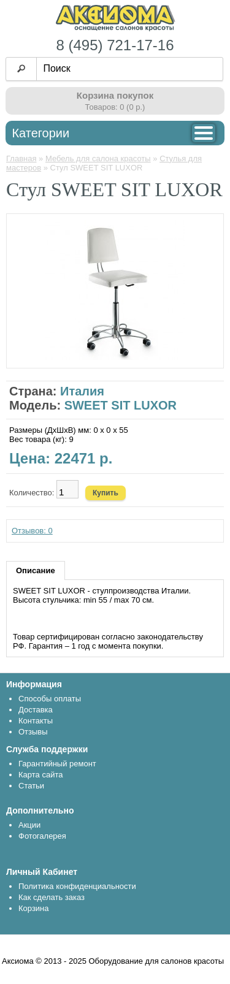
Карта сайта (40, 774)
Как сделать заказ (51, 897)
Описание (35, 570)
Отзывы (33, 731)
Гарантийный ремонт (57, 763)
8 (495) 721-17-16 (115, 45)
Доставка (35, 709)
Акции (29, 825)
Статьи (31, 785)
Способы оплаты (49, 698)
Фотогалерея (42, 836)
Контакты (35, 720)
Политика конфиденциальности (77, 886)
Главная (21, 158)
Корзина (33, 908)
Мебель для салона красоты (98, 158)
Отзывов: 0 (32, 530)
